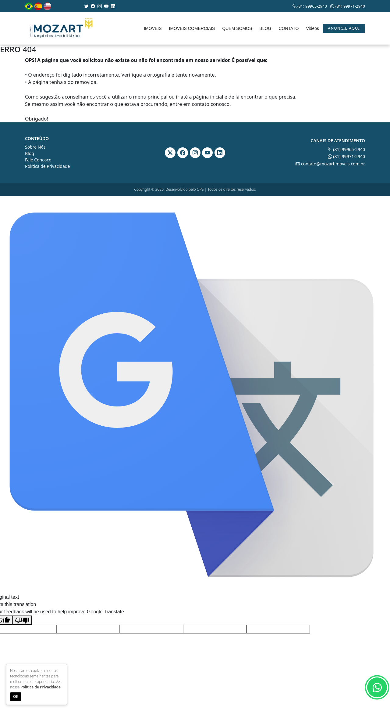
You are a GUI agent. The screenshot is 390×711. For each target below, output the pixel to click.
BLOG (265, 28)
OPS (200, 189)
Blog (29, 153)
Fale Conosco (38, 160)
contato (200, 104)
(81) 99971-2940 (347, 6)
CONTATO (288, 28)
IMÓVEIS (152, 28)
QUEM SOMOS (237, 28)
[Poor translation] (22, 620)
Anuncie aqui (344, 28)
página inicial (208, 96)
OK (15, 696)
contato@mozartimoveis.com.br (330, 164)
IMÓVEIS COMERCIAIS (192, 28)
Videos (312, 28)
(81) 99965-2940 (309, 6)
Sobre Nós (35, 147)
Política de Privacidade (47, 166)
